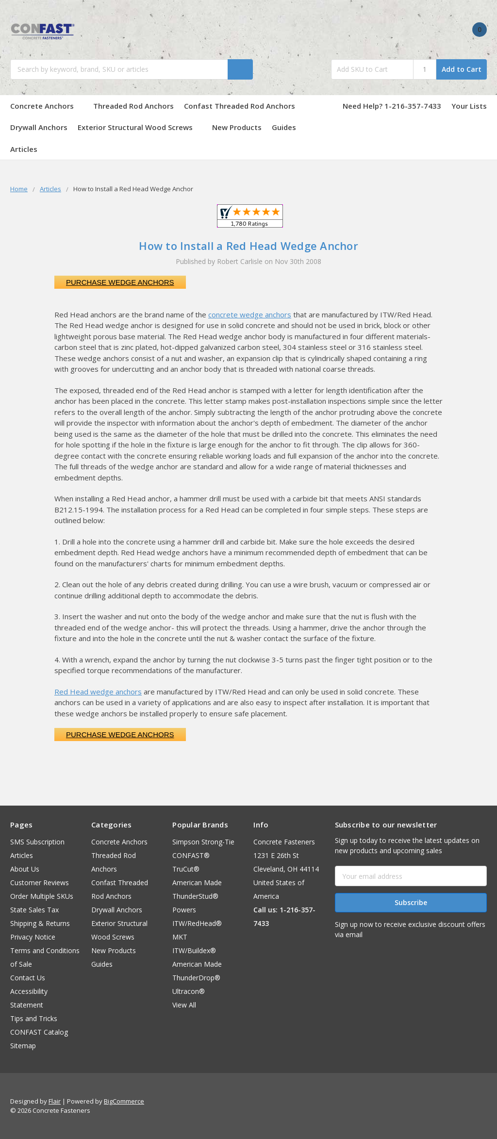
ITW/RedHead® (197, 923)
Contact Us (27, 977)
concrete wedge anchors (249, 314)
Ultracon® (188, 991)
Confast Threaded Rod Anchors (244, 106)
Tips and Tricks (33, 1018)
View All (184, 1004)
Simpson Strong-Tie (203, 841)
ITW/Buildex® (194, 950)
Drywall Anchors (38, 127)
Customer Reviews (39, 882)
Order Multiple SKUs (41, 896)
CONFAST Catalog (39, 1032)
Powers (184, 909)
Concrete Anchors (46, 106)
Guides (288, 127)
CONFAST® (191, 855)
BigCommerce (124, 1101)
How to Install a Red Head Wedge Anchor (248, 245)
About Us (24, 869)
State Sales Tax (34, 909)
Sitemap (23, 1045)
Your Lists (469, 106)
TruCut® (185, 869)
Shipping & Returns (40, 923)
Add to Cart (461, 69)
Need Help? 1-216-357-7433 (392, 106)
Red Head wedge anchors (98, 691)
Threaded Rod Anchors (133, 106)
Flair (55, 1101)
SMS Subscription (37, 841)
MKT (179, 936)
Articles (23, 149)
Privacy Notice (32, 936)
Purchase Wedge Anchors (120, 282)
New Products (237, 127)
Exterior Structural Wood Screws (140, 127)
